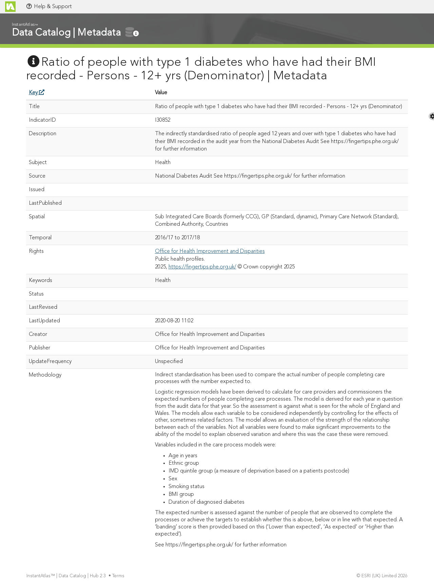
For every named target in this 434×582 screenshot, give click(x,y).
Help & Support (49, 6)
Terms (119, 576)
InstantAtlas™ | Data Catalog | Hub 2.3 (66, 576)
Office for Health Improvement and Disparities (210, 251)
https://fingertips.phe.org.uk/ (202, 267)
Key (36, 93)
